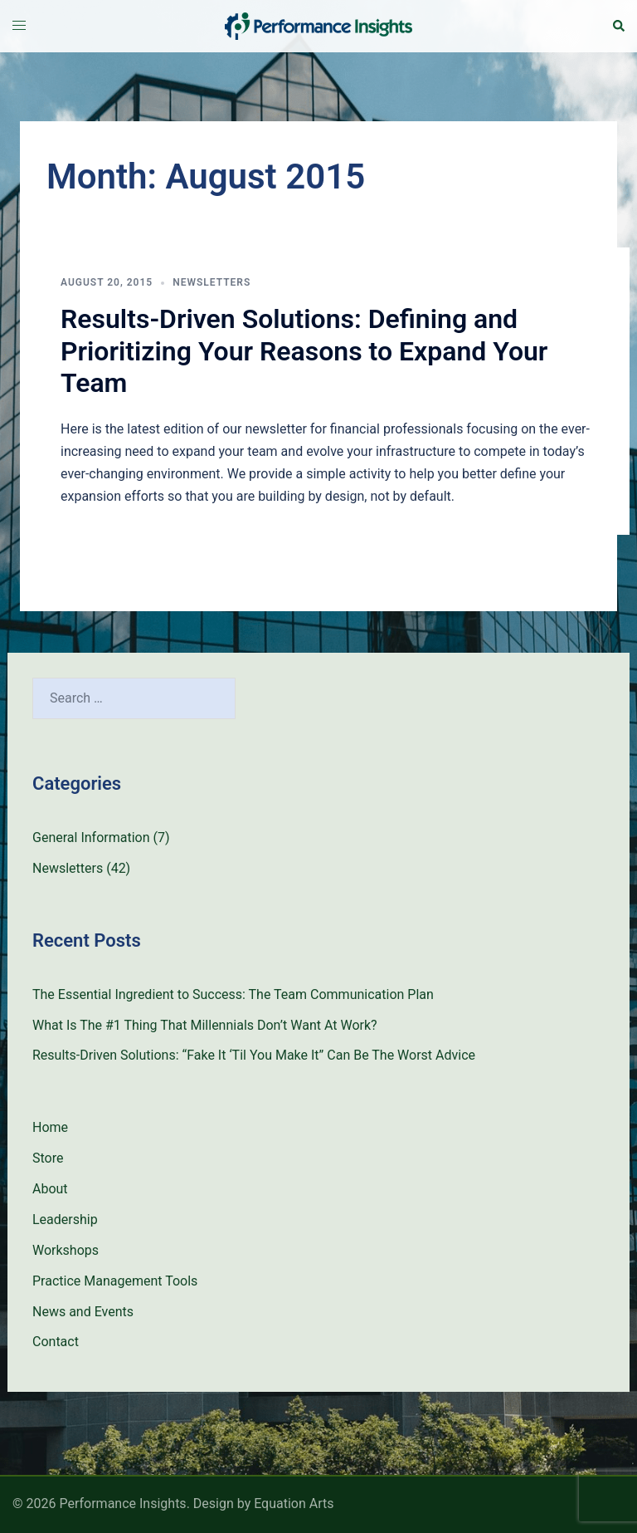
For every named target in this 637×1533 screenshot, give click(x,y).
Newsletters (211, 282)
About (50, 1189)
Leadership (65, 1219)
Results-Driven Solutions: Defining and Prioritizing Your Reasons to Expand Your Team (304, 351)
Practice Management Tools (114, 1281)
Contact (55, 1341)
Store (47, 1158)
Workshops (65, 1250)
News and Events (83, 1312)
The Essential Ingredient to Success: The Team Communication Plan (233, 994)
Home (50, 1127)
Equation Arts (293, 1503)
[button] (618, 25)
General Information (91, 837)
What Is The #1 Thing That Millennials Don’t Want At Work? (204, 1025)
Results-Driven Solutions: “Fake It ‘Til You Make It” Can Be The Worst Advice (253, 1055)
